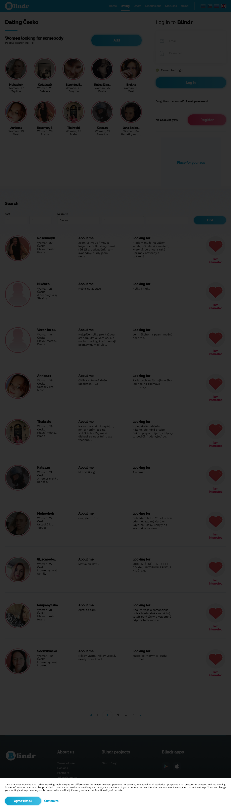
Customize (51, 801)
